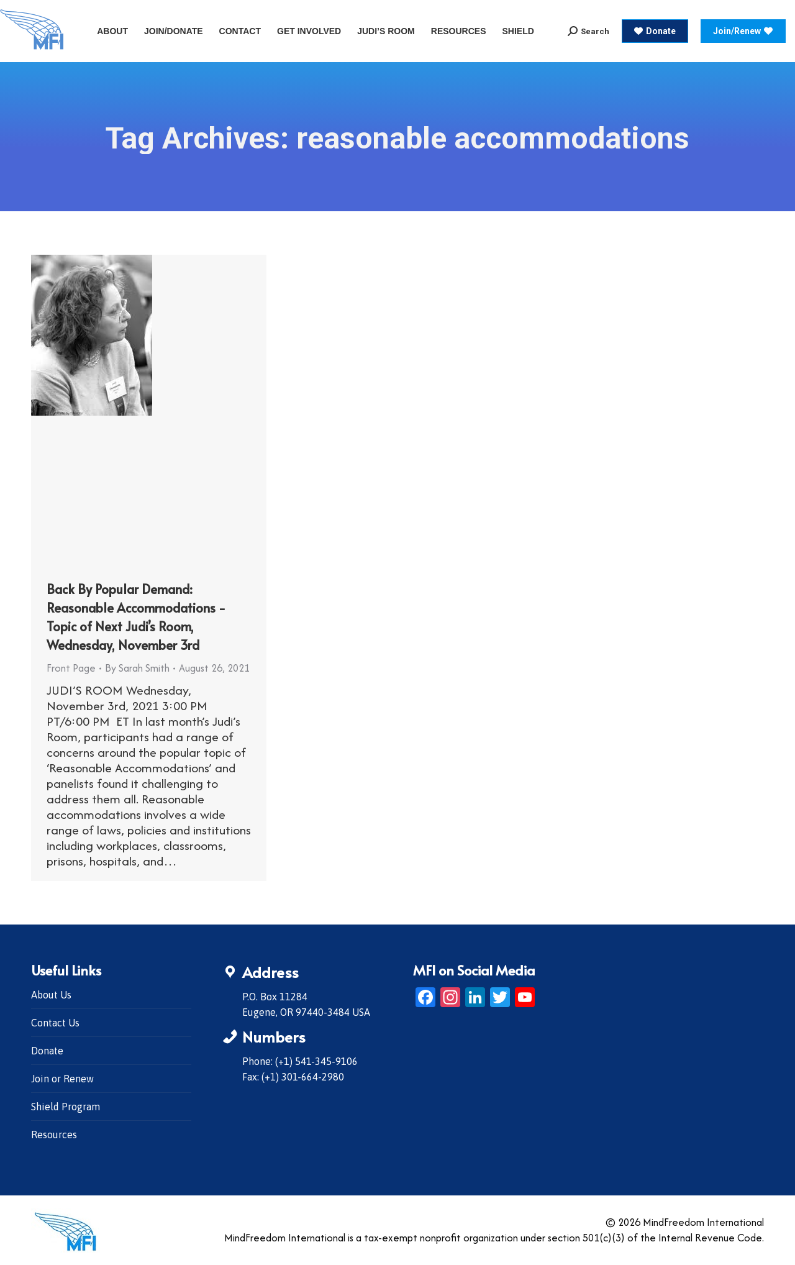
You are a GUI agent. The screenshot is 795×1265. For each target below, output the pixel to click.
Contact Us (55, 1022)
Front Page (71, 667)
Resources (54, 1134)
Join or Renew (62, 1078)
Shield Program (65, 1106)
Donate (47, 1050)
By (137, 667)
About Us (51, 994)
